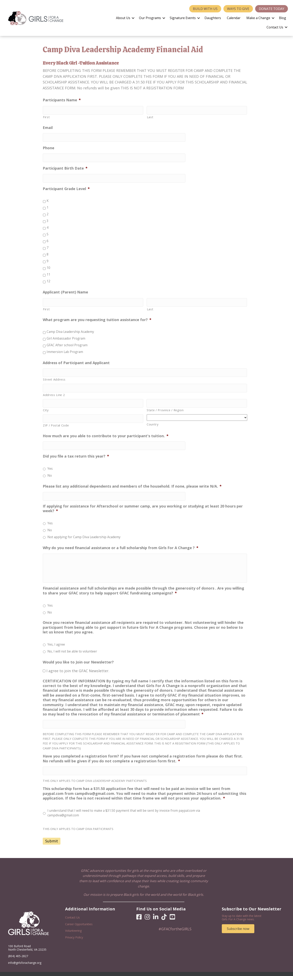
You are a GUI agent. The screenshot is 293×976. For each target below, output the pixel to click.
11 (48, 271)
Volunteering (73, 923)
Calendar (234, 18)
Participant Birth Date (65, 165)
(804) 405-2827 (18, 948)
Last (150, 116)
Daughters (212, 18)
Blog (282, 18)
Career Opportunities (79, 916)
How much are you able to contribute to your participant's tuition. (105, 428)
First (46, 116)
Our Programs (150, 18)
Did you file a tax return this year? (76, 447)
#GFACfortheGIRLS (175, 921)
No (49, 467)
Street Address (54, 374)
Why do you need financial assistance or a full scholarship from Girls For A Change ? (120, 538)
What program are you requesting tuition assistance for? (97, 315)
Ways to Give (238, 8)
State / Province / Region (165, 403)
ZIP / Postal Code (56, 418)
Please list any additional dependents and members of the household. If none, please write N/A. (132, 478)
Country (153, 418)
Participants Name (62, 100)
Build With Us (205, 8)
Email (48, 126)
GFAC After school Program (67, 341)
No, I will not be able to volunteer (72, 645)
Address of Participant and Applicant (76, 358)
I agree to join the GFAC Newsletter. (77, 664)
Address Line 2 (54, 389)
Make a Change (258, 18)
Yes (50, 460)
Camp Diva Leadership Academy (70, 327)
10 (48, 264)
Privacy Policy (74, 930)
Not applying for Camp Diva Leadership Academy (83, 527)
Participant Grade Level (66, 185)
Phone (48, 146)
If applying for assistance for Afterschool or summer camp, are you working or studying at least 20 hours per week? (143, 499)
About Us (123, 18)
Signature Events (183, 18)
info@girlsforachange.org (24, 955)
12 (48, 278)
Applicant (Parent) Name (65, 288)
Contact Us (275, 27)
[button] (133, 18)
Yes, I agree (56, 638)
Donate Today (271, 8)
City (46, 403)
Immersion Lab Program (65, 347)
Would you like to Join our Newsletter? (78, 656)
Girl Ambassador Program (66, 334)
